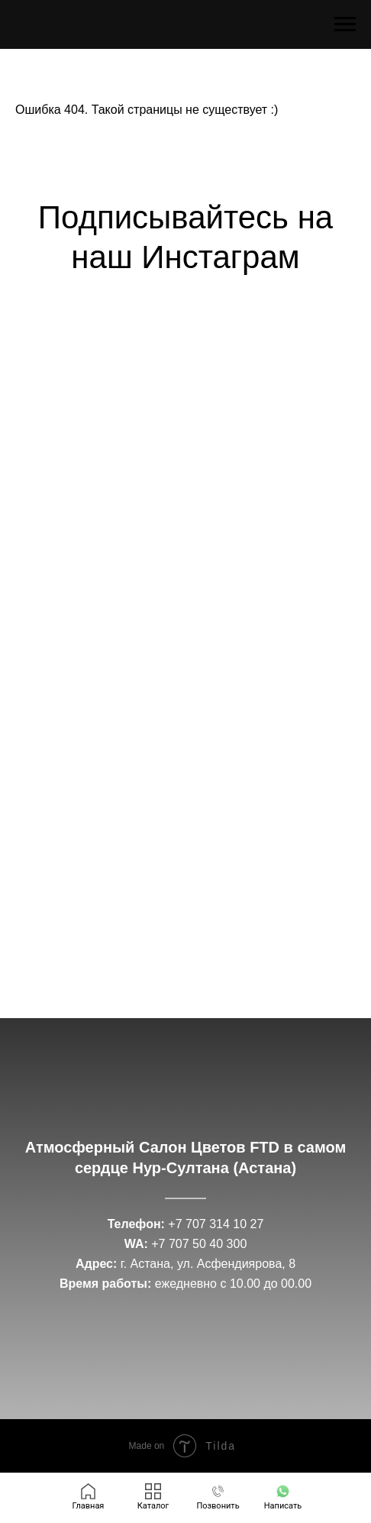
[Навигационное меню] (345, 24)
